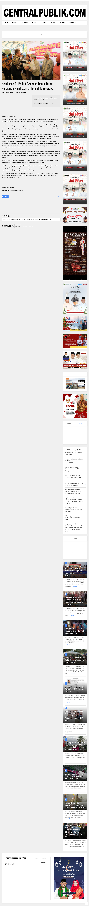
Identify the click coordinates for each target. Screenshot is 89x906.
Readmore (74, 586)
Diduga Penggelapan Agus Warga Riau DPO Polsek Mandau (74, 689)
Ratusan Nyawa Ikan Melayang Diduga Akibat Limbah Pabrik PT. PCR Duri (75, 805)
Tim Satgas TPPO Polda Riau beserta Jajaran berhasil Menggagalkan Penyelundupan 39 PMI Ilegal (74, 570)
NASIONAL (15, 23)
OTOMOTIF (72, 23)
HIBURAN (62, 23)
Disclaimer (36, 861)
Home (36, 858)
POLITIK (45, 23)
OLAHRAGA (35, 23)
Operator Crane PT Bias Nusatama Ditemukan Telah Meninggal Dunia (75, 631)
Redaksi (44, 858)
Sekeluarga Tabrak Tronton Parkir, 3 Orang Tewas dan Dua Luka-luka (75, 660)
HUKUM (53, 23)
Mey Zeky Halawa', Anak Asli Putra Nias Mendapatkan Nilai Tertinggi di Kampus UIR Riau (74, 715)
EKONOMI (25, 23)
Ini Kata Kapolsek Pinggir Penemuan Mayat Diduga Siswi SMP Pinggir (74, 776)
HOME (5, 23)
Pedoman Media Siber (44, 861)
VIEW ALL (57, 196)
